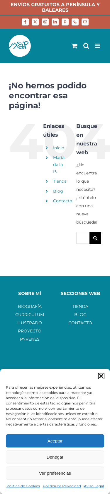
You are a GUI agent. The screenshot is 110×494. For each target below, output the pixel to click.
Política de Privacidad (62, 486)
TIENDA (80, 306)
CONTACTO (80, 322)
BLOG (80, 314)
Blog (58, 191)
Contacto (62, 200)
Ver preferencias (55, 473)
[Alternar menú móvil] (98, 46)
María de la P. (59, 164)
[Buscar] (95, 238)
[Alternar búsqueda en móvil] (86, 46)
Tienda (60, 181)
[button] (101, 376)
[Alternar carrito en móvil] (74, 46)
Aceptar (55, 440)
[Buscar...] (82, 238)
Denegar (55, 456)
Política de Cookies (23, 486)
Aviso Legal (94, 486)
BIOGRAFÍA (30, 306)
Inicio (58, 147)
